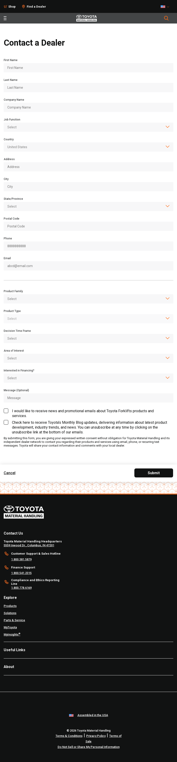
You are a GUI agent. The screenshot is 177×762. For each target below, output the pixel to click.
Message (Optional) (16, 390)
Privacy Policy (96, 736)
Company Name (14, 99)
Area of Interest (14, 350)
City (6, 179)
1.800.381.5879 (21, 559)
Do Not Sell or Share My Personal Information (89, 747)
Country (9, 139)
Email (7, 258)
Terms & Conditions (69, 736)
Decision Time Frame (17, 330)
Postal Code (11, 218)
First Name (11, 60)
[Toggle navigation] (5, 18)
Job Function (12, 119)
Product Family (13, 291)
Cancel (9, 473)
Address (9, 159)
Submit (154, 473)
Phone (8, 238)
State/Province (13, 198)
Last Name (11, 80)
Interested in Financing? (19, 370)
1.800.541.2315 (21, 573)
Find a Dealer (36, 6)
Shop (12, 6)
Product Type (12, 311)
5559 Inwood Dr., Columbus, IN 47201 (29, 545)
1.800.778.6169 (21, 587)
